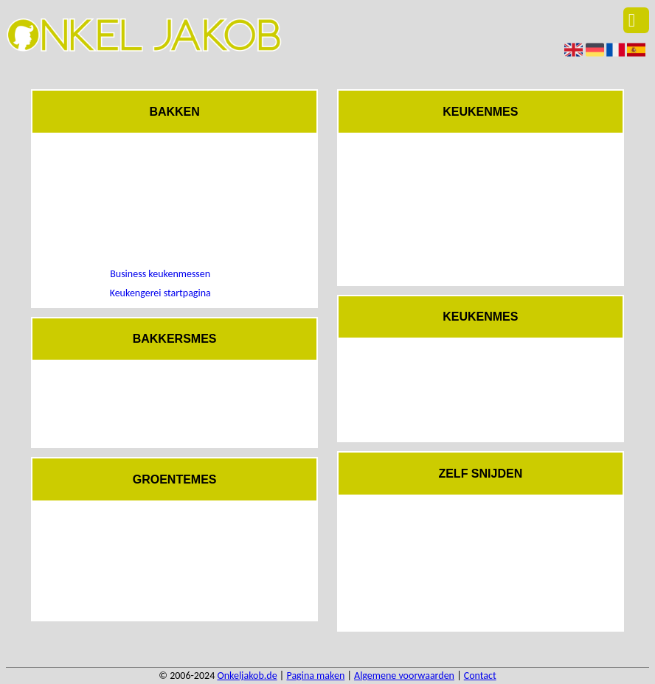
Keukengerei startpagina (160, 293)
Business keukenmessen (160, 274)
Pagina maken (315, 675)
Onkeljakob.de (247, 675)
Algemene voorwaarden (404, 675)
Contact (480, 675)
